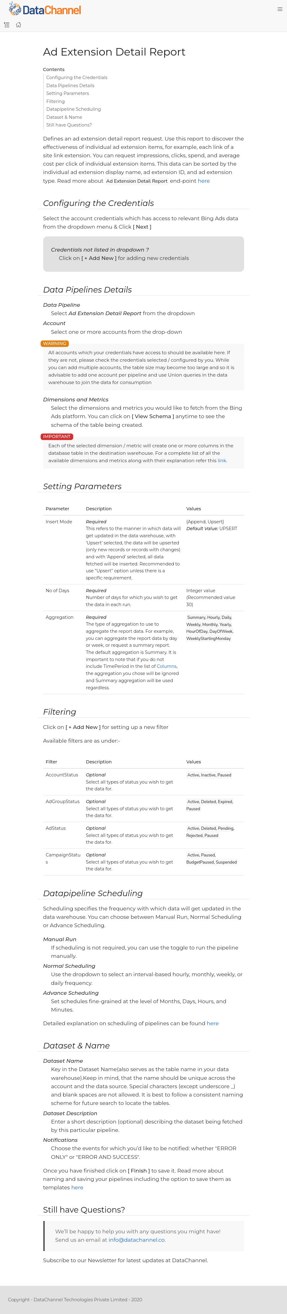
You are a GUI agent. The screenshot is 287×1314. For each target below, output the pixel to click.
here (204, 181)
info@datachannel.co (136, 1240)
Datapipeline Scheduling (73, 109)
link (222, 460)
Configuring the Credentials (76, 77)
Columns (166, 666)
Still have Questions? (69, 125)
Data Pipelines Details (70, 85)
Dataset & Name (64, 117)
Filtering (55, 101)
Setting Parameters (67, 93)
